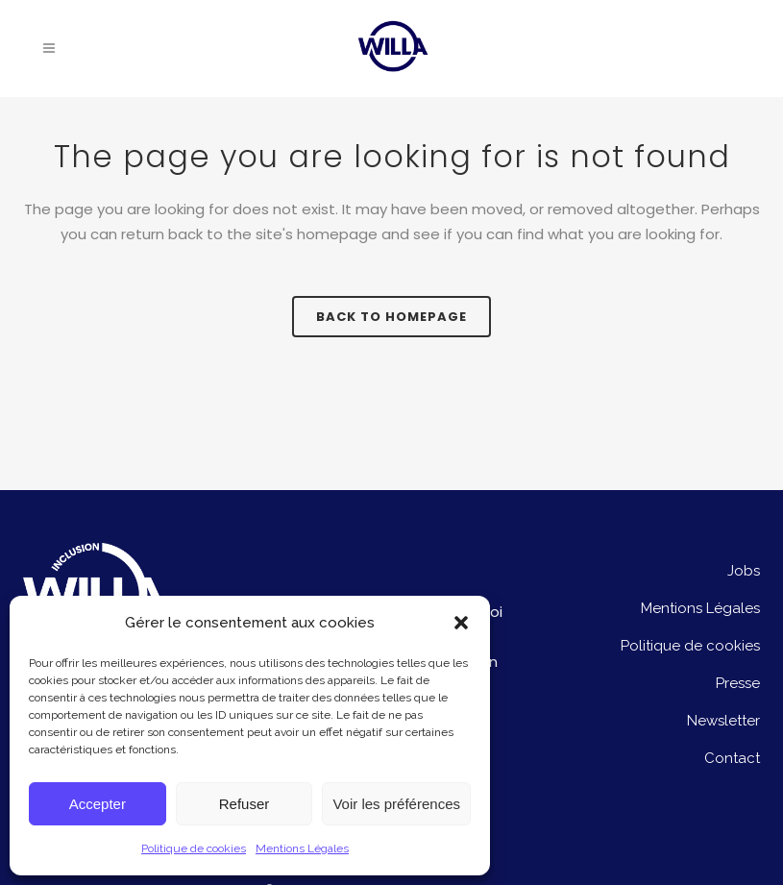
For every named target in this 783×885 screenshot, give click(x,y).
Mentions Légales (302, 848)
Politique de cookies (193, 848)
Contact (732, 758)
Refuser (244, 804)
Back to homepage (391, 316)
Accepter (97, 804)
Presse (738, 683)
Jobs (743, 570)
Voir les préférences (396, 804)
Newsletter (723, 720)
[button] (461, 622)
